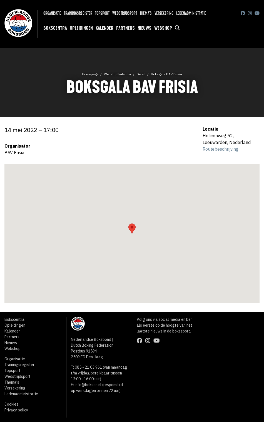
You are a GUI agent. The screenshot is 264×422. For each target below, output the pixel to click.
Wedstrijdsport (124, 13)
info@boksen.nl (88, 384)
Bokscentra (55, 28)
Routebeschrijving (220, 149)
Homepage (90, 74)
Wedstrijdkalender (117, 74)
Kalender (104, 28)
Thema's (146, 13)
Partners (125, 28)
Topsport (102, 13)
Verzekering (164, 13)
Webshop (163, 28)
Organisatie (52, 13)
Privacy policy (16, 410)
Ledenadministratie (191, 13)
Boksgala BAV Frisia (166, 74)
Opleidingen (81, 28)
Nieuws (144, 28)
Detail (141, 74)
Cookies (11, 404)
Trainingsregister (78, 13)
